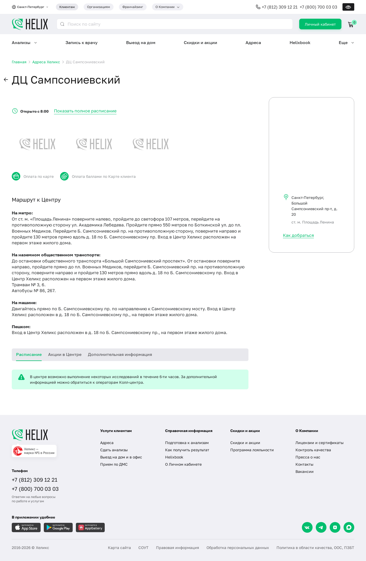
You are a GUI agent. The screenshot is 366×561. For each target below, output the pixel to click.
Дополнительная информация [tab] (120, 354)
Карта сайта (119, 547)
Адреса (253, 42)
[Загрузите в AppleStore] (26, 527)
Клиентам (67, 7)
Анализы (21, 42)
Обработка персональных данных (238, 547)
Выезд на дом (140, 42)
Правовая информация (177, 547)
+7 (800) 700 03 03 (318, 7)
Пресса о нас (307, 457)
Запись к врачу (81, 42)
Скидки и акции (200, 42)
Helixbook (300, 42)
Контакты (304, 464)
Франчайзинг (132, 7)
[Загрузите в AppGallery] (90, 527)
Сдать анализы (114, 450)
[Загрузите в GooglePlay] (58, 527)
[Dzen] (335, 527)
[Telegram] (321, 527)
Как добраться (298, 235)
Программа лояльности (252, 450)
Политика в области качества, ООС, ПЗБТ (315, 547)
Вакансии (304, 471)
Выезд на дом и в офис (121, 457)
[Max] (349, 527)
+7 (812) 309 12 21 (280, 7)
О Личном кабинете (183, 464)
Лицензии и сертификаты (319, 442)
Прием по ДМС (114, 464)
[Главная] (50, 435)
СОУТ (143, 547)
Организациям (98, 7)
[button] (6, 80)
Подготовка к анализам (187, 442)
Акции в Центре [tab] (64, 354)
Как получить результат (187, 450)
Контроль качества (313, 450)
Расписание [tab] (29, 354)
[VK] (307, 527)
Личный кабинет (320, 24)
